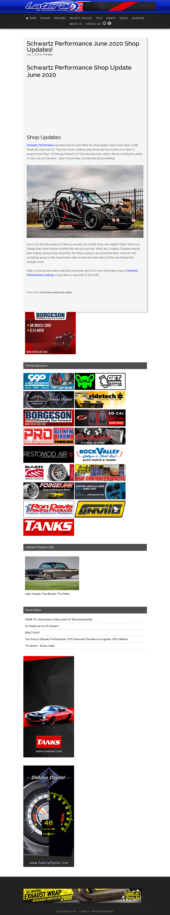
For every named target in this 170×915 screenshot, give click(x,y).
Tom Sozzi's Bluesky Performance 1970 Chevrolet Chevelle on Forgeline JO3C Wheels (76, 639)
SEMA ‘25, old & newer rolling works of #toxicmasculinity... (59, 619)
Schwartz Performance (40, 145)
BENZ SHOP (32, 632)
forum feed (45, 292)
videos (68, 292)
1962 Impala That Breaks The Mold (47, 593)
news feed (58, 292)
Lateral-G (85, 911)
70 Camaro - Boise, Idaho (40, 645)
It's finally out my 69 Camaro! (42, 626)
